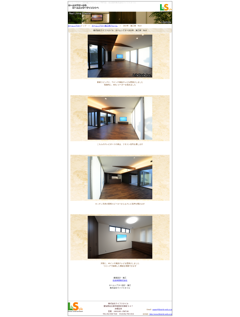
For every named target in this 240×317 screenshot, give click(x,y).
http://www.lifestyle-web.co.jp (160, 314)
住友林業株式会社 (120, 280)
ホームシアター (74, 26)
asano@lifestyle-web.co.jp (162, 309)
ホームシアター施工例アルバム (105, 26)
